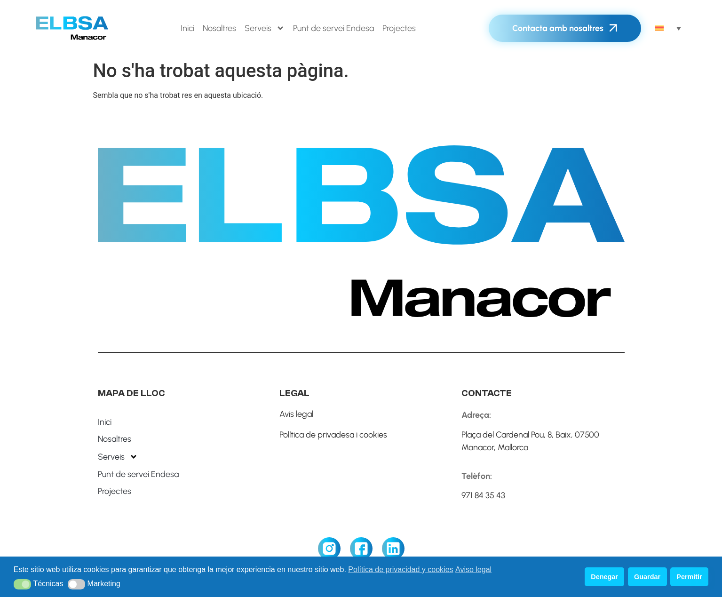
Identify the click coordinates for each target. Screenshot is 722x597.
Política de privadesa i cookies (333, 435)
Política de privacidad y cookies (400, 569)
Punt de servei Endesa (333, 28)
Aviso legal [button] (473, 569)
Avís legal (296, 414)
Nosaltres (219, 28)
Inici (187, 28)
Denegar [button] (604, 577)
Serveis (265, 28)
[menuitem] (668, 28)
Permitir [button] (689, 577)
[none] (668, 28)
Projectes (399, 28)
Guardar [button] (647, 577)
